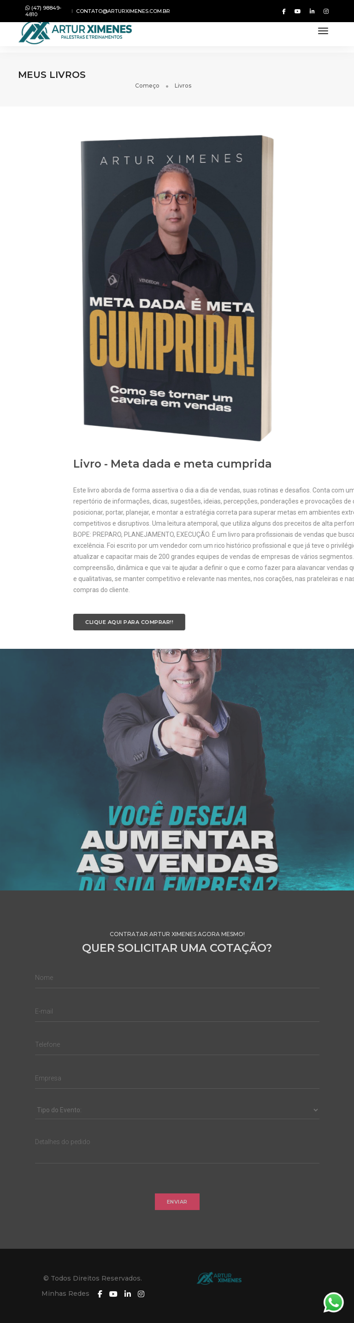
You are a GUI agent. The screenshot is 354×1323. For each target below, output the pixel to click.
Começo (292, 74)
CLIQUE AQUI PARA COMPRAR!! (235, 612)
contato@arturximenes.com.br (123, 11)
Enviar (177, 1212)
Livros (327, 74)
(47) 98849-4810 (43, 11)
